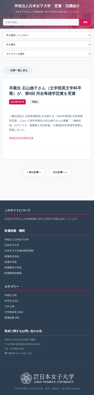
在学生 (8, 301)
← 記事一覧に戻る (18, 70)
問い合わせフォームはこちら (18, 353)
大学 (7, 306)
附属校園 (9, 317)
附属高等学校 (12, 256)
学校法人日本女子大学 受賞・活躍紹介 (47, 6)
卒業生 (35, 102)
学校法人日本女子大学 (17, 239)
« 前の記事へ (34, 172)
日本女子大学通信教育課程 (19, 251)
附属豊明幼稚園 (13, 273)
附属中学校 (11, 262)
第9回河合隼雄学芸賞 (21, 138)
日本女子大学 (12, 245)
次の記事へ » (60, 172)
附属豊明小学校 (13, 267)
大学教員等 (11, 312)
